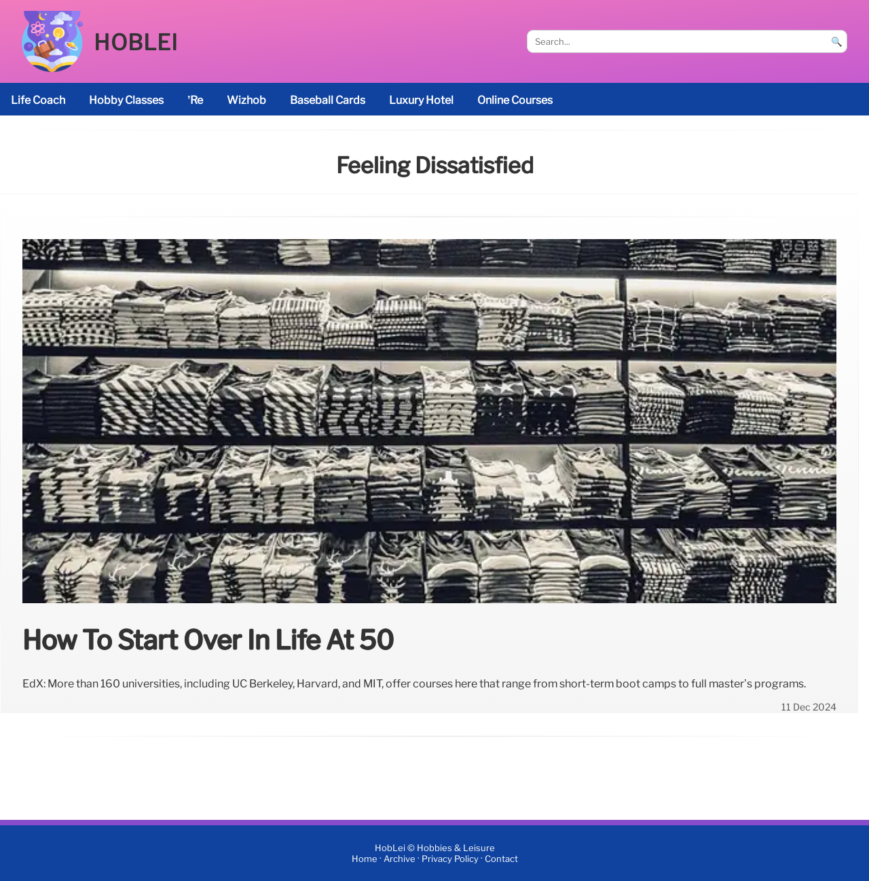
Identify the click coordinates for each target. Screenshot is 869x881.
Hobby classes (126, 100)
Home (364, 859)
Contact (501, 859)
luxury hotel (421, 100)
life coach (38, 100)
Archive (399, 859)
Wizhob (246, 100)
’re (195, 100)
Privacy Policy (450, 859)
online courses (515, 100)
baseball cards (327, 100)
